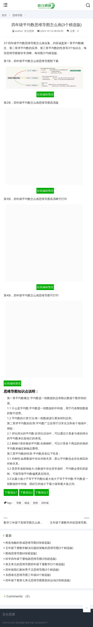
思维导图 (17, 15)
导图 (18, 502)
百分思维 (20, 622)
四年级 (45, 502)
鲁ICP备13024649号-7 (36, 622)
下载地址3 (41, 492)
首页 (4, 15)
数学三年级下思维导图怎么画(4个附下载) (29, 522)
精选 (27, 502)
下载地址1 (11, 492)
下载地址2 (26, 492)
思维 (35, 502)
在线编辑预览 (45, 94)
